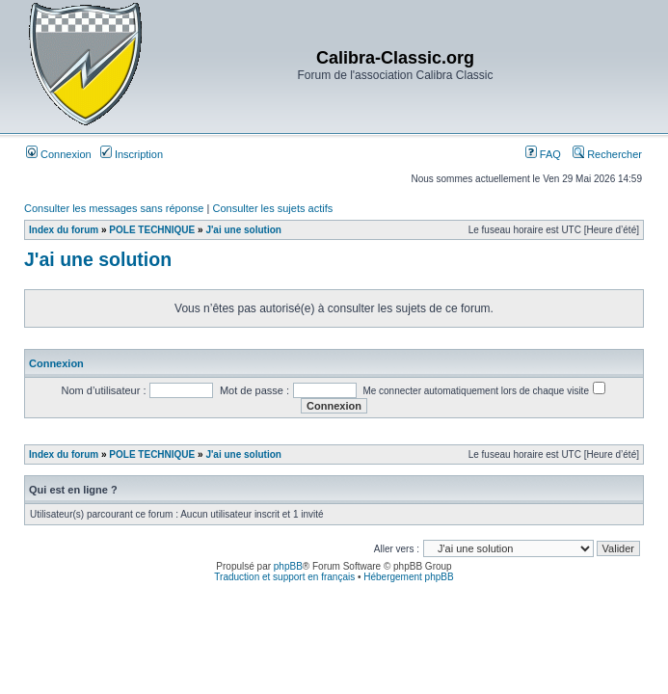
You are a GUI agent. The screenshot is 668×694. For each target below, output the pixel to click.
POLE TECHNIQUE (152, 230)
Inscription (131, 154)
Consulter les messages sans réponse (113, 208)
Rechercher (607, 154)
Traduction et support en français (284, 577)
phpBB (288, 566)
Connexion (59, 154)
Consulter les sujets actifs (272, 208)
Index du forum (63, 230)
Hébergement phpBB (408, 577)
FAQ (543, 154)
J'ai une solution (243, 230)
